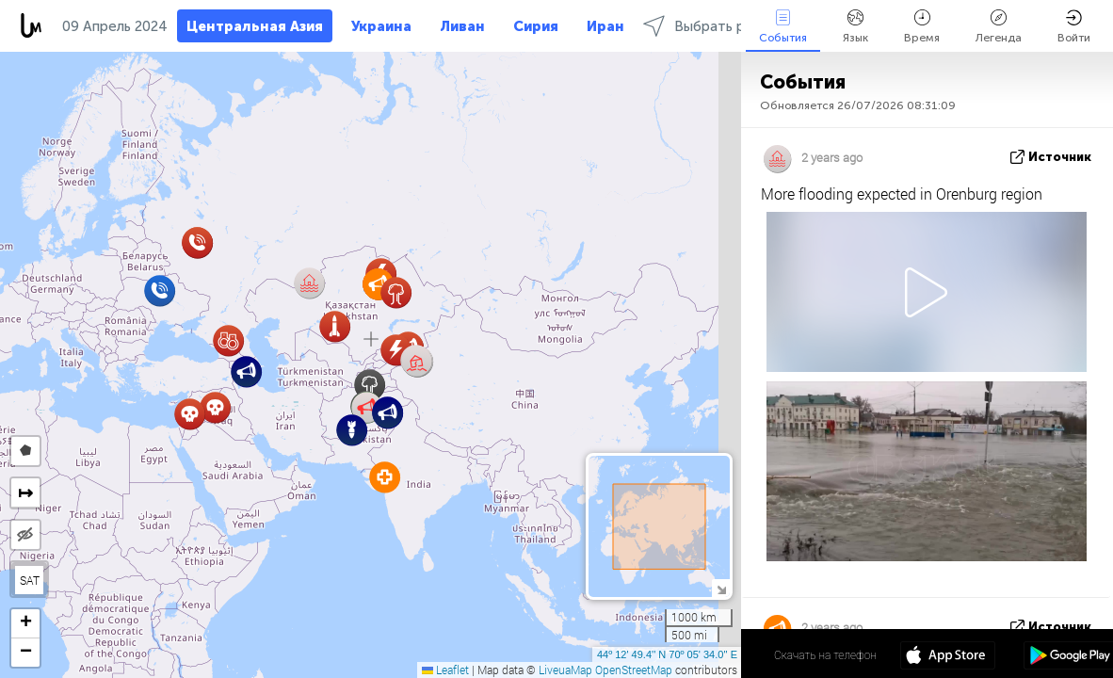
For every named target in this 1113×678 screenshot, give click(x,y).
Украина (381, 26)
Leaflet (445, 669)
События (783, 26)
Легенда (999, 26)
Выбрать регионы (718, 26)
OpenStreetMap (633, 669)
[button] (416, 361)
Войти (1073, 26)
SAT (30, 580)
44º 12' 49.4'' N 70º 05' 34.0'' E (667, 654)
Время (922, 26)
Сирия (535, 26)
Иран (605, 26)
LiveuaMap (565, 669)
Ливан (462, 26)
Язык (855, 26)
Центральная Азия (254, 26)
